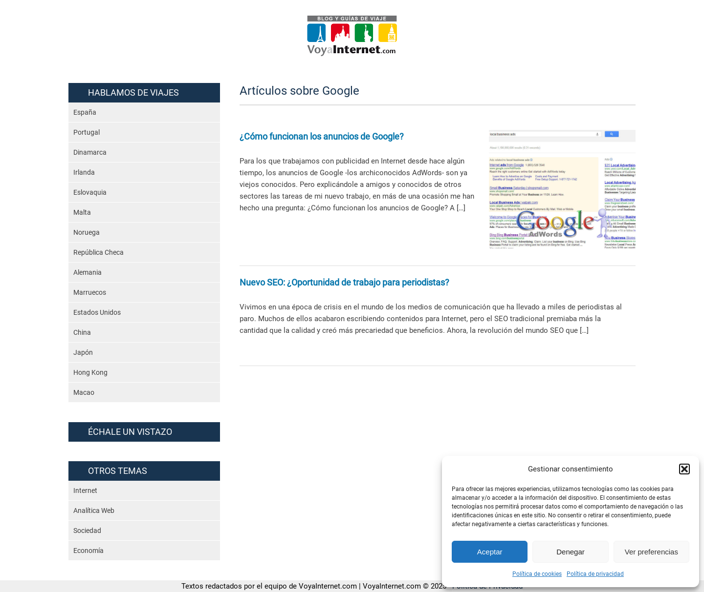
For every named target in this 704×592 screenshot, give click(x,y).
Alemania (87, 272)
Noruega (86, 232)
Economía (88, 550)
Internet (85, 490)
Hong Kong (90, 372)
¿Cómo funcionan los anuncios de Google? (322, 136)
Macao (83, 392)
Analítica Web (93, 510)
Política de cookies (537, 574)
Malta (82, 212)
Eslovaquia (90, 192)
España (84, 112)
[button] (684, 469)
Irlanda (84, 172)
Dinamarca (90, 152)
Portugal (86, 132)
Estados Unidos (97, 312)
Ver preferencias (651, 552)
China (82, 332)
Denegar (570, 552)
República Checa (98, 252)
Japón (83, 352)
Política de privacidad (595, 574)
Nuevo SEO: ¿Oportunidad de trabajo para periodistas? (344, 282)
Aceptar (490, 552)
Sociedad (87, 530)
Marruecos (89, 292)
